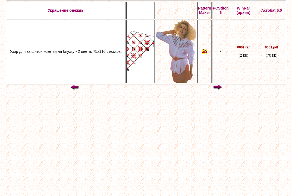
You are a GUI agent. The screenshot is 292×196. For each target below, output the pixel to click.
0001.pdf (271, 47)
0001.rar (243, 47)
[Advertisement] (146, 118)
